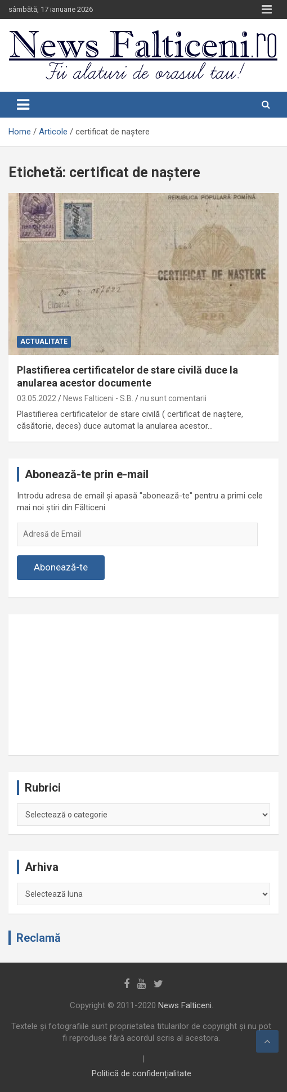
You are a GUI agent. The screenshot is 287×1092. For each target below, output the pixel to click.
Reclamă (38, 938)
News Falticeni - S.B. (98, 398)
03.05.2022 (36, 398)
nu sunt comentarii (173, 398)
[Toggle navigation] (23, 105)
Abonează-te (61, 567)
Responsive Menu (267, 9)
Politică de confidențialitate (141, 1073)
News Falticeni (185, 1005)
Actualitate (44, 341)
